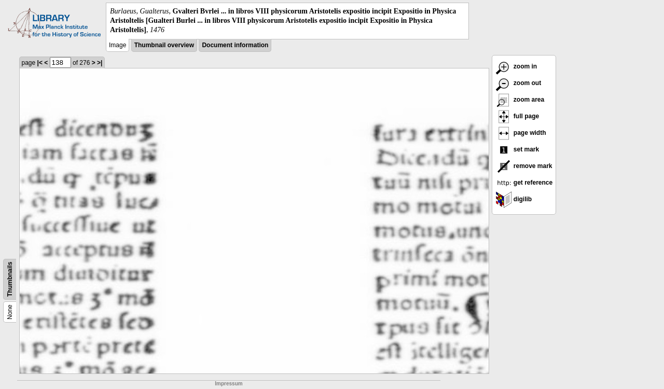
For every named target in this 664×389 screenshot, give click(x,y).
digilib (513, 199)
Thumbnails (9, 278)
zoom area (520, 99)
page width (520, 132)
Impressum (228, 383)
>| (99, 62)
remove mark (523, 166)
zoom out (518, 83)
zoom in (516, 66)
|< (40, 62)
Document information (235, 45)
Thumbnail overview (164, 45)
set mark (517, 149)
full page (517, 116)
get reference (524, 182)
